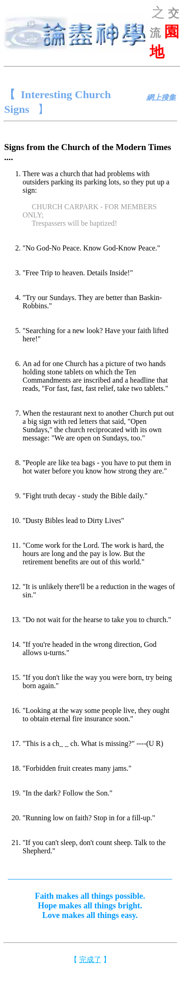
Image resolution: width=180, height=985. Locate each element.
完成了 (90, 959)
